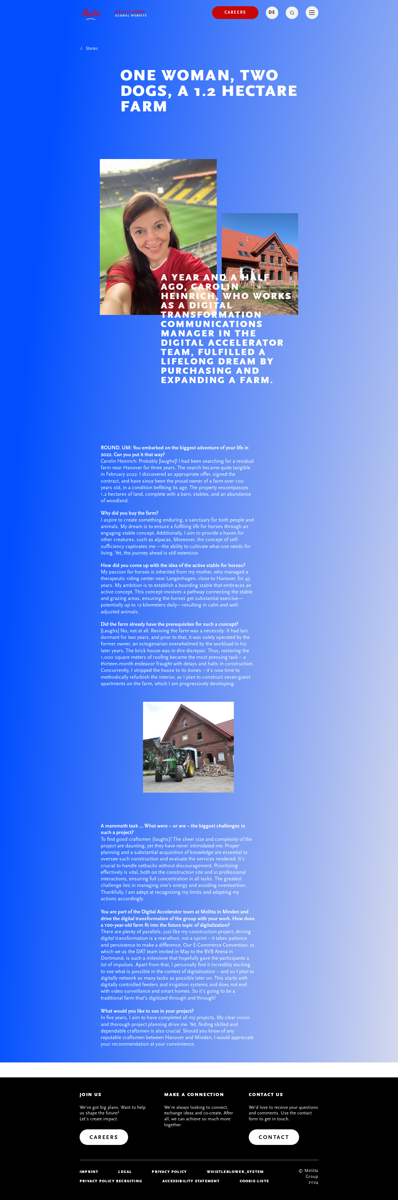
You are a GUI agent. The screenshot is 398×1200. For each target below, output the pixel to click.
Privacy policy (169, 1172)
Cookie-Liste (254, 1181)
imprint (89, 1172)
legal (125, 1172)
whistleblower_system (235, 1172)
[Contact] (274, 1137)
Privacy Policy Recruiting (111, 1181)
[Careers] (235, 12)
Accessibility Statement (191, 1181)
